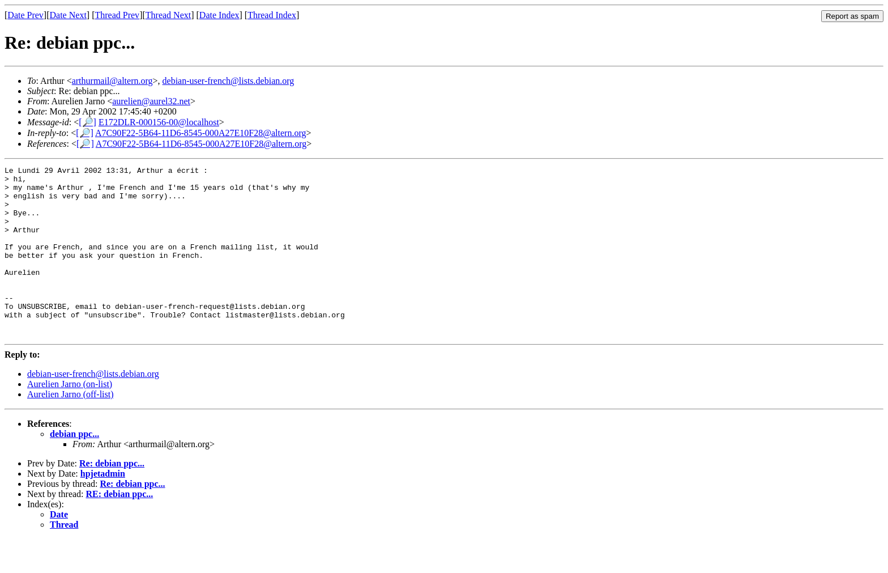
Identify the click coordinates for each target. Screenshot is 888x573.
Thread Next (168, 15)
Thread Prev (117, 15)
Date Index (219, 15)
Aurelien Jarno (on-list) (69, 418)
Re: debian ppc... (111, 497)
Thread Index (271, 15)
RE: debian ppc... (119, 528)
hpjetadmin (102, 507)
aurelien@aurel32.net (151, 101)
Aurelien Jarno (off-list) (70, 428)
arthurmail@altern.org (112, 81)
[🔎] (87, 122)
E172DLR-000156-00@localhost (159, 122)
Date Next (68, 15)
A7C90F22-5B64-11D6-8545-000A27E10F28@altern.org (200, 133)
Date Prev (25, 15)
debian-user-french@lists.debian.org (228, 81)
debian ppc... (74, 468)
